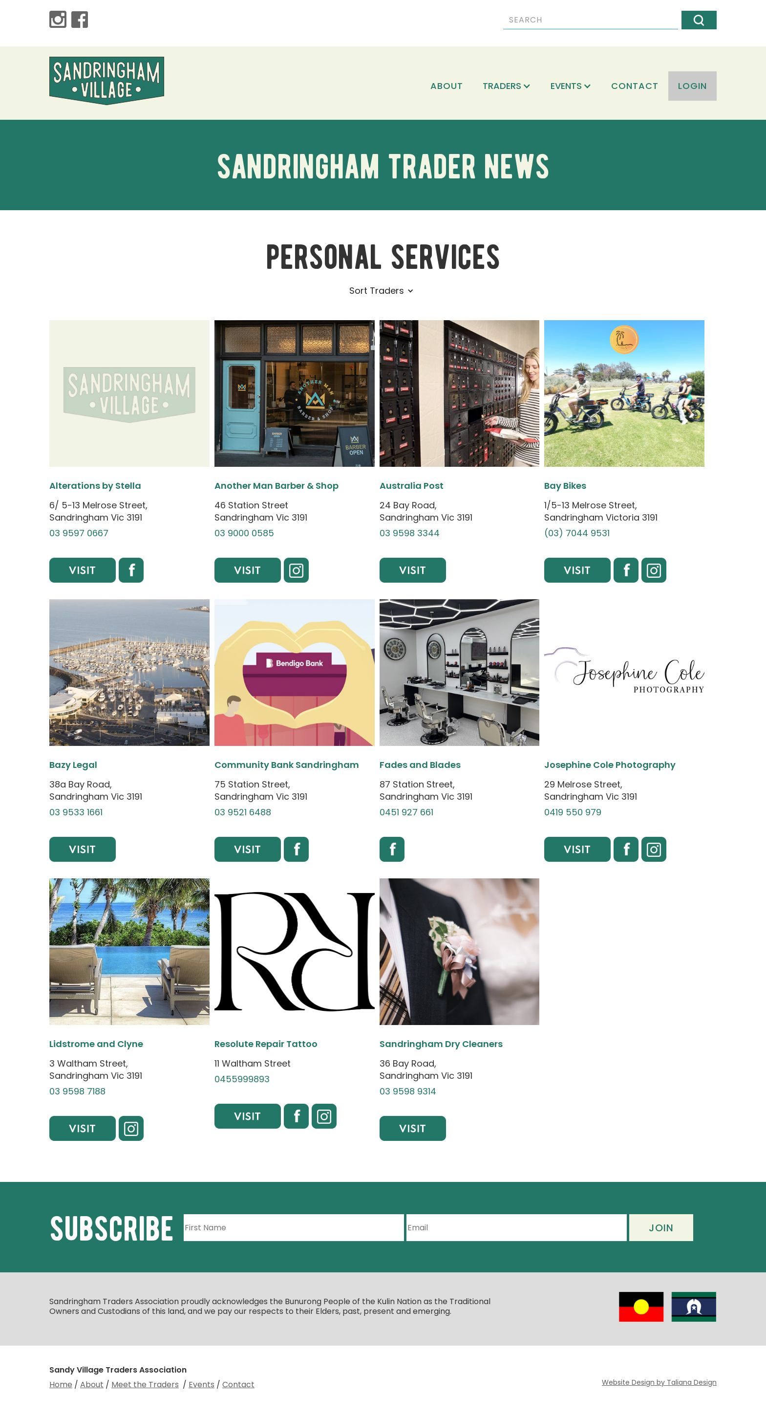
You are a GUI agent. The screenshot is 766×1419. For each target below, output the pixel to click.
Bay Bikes (565, 486)
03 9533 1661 (76, 812)
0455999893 (242, 1079)
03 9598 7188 (77, 1091)
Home (60, 1384)
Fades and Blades (420, 765)
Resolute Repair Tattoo (266, 1044)
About (446, 86)
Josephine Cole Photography (610, 765)
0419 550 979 (572, 812)
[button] (507, 86)
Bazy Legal (73, 765)
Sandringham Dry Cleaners (441, 1044)
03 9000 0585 (244, 533)
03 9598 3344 (410, 533)
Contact (635, 86)
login (692, 86)
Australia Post (412, 486)
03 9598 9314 (408, 1091)
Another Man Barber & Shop (276, 486)
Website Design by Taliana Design (659, 1382)
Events (201, 1384)
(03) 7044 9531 (577, 533)
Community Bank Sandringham (286, 765)
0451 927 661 (406, 812)
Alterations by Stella (95, 486)
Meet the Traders (145, 1384)
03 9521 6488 (242, 812)
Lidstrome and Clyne (96, 1044)
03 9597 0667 (78, 533)
